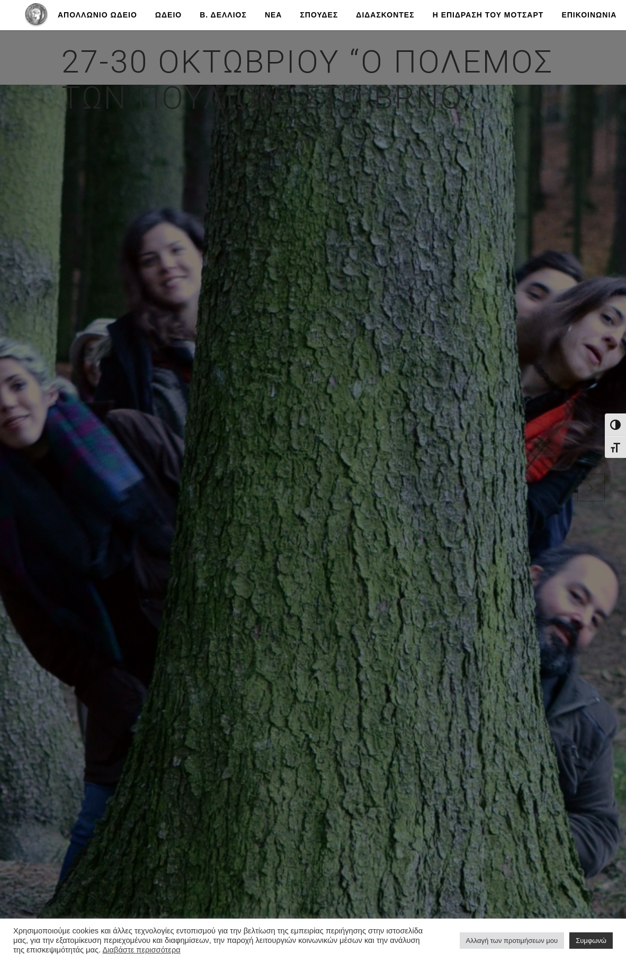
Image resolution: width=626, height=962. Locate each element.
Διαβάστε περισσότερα (141, 950)
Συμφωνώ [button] (591, 941)
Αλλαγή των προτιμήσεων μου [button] (512, 941)
